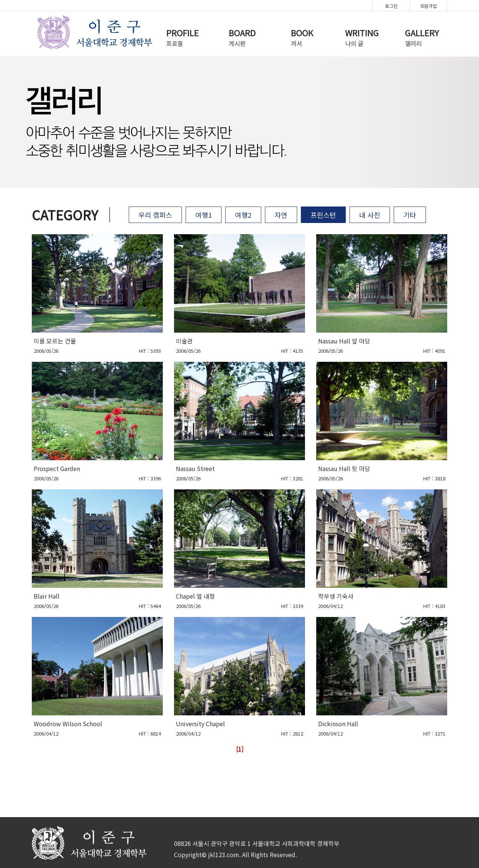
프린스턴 (323, 215)
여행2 (243, 215)
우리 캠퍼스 (155, 215)
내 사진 (369, 215)
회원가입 (428, 6)
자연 (281, 215)
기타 (409, 215)
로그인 (391, 6)
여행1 (203, 215)
